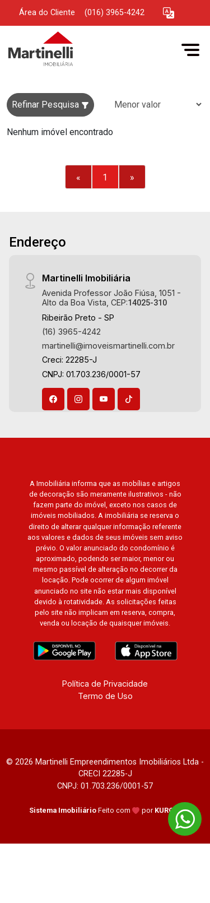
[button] (168, 13)
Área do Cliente (47, 12)
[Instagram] (78, 399)
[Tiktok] (129, 399)
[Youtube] (103, 399)
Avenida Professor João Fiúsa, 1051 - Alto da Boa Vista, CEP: (111, 297)
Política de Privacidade (105, 683)
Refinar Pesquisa (50, 104)
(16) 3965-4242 (71, 331)
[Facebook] (53, 399)
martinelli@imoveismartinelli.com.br (108, 345)
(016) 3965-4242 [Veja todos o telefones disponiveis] (114, 12)
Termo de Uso (105, 696)
